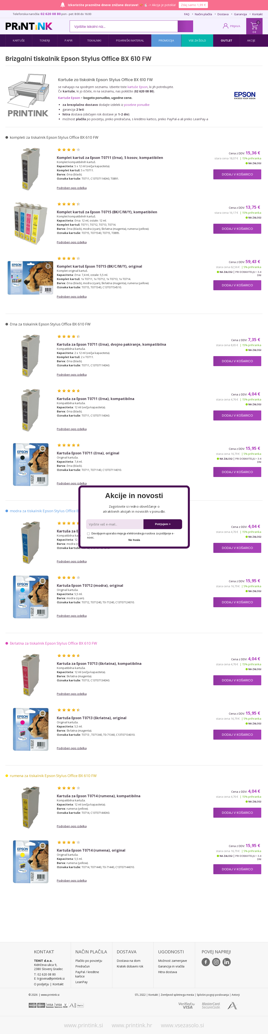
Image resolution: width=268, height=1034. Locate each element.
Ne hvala (134, 540)
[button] (134, 495)
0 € (254, 32)
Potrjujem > (162, 524)
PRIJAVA (235, 26)
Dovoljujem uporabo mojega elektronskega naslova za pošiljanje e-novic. (130, 535)
